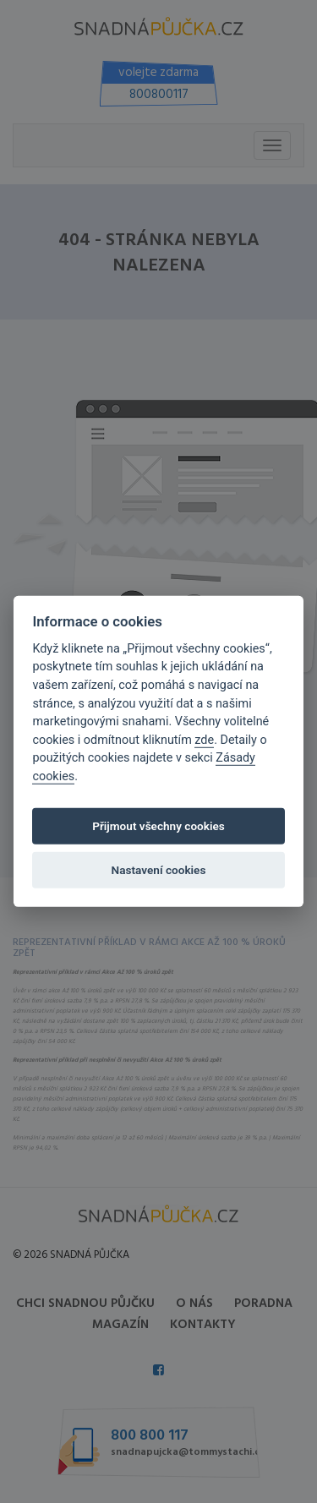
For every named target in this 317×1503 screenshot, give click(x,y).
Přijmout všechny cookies (158, 826)
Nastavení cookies (159, 870)
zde (204, 740)
